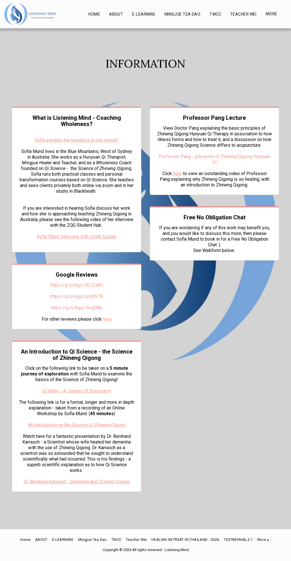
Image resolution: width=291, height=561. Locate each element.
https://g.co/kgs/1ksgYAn (76, 307)
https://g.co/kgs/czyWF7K (76, 296)
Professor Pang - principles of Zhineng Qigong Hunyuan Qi (214, 159)
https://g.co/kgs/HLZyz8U (76, 285)
